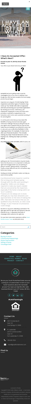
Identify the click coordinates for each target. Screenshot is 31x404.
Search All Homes (12, 259)
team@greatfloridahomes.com (17, 344)
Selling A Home (6, 242)
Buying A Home (6, 236)
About (19, 256)
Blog (24, 259)
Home (11, 256)
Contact (20, 261)
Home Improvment (7, 240)
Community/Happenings (9, 238)
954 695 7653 (12, 340)
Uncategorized (6, 244)
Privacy (10, 261)
